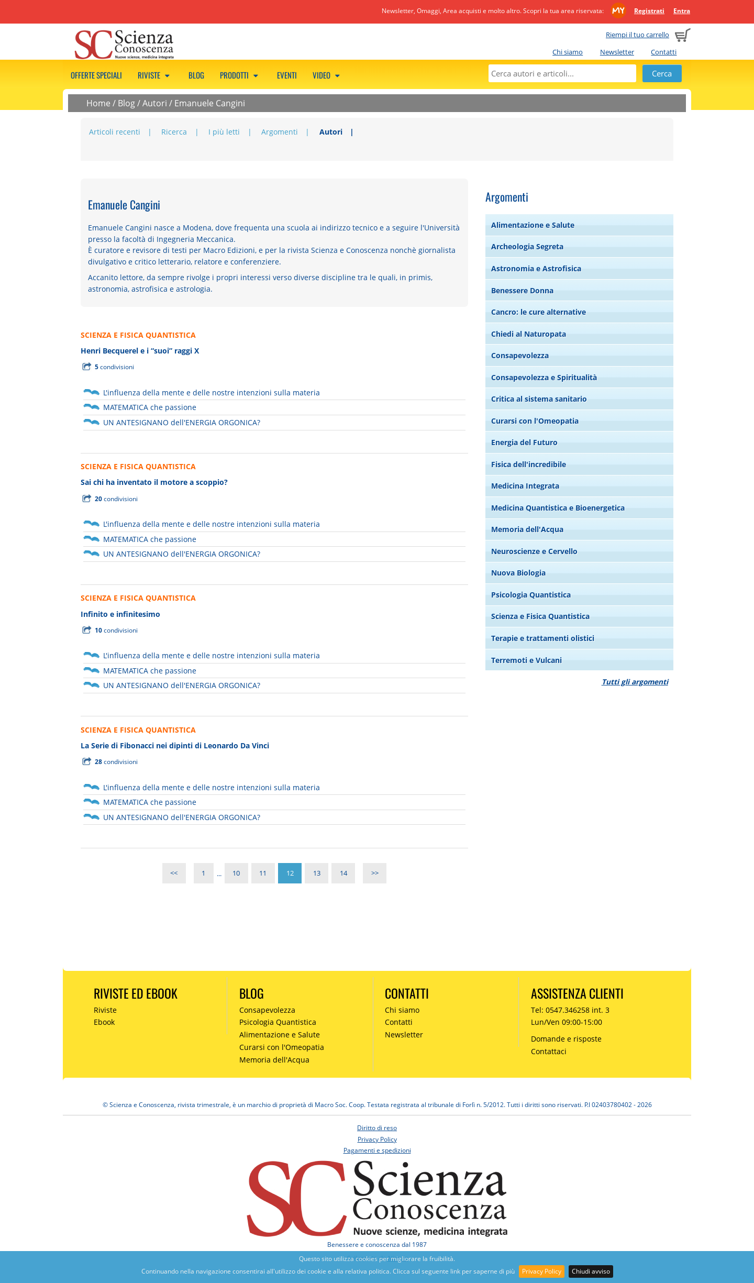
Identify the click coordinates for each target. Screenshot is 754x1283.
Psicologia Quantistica (531, 595)
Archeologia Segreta (527, 246)
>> (375, 873)
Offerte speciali (96, 75)
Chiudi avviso (591, 1271)
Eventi (287, 75)
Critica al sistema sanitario (539, 399)
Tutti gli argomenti (635, 682)
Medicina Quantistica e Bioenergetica (558, 508)
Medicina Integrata (525, 486)
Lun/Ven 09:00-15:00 (566, 1022)
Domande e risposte (566, 1039)
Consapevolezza (520, 355)
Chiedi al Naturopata (528, 334)
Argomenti (279, 132)
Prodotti (240, 75)
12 (290, 873)
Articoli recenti (114, 132)
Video (328, 75)
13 (316, 873)
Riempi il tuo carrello (637, 34)
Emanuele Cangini (209, 103)
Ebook (104, 1022)
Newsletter (617, 52)
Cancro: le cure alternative (538, 312)
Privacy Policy (541, 1271)
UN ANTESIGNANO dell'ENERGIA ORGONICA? (181, 422)
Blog (196, 75)
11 (263, 873)
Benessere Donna (522, 290)
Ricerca (174, 132)
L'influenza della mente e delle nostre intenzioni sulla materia (211, 392)
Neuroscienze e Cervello (534, 551)
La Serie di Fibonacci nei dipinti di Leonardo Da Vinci (175, 745)
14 (343, 873)
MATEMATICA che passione (149, 407)
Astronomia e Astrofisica (536, 268)
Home (98, 103)
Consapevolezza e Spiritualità (544, 377)
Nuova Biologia (518, 573)
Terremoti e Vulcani (526, 660)
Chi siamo (567, 52)
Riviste (155, 75)
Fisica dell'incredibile (528, 464)
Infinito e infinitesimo (120, 614)
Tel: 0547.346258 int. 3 (570, 1010)
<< (174, 873)
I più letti (224, 132)
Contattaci (549, 1051)
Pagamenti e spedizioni (377, 1150)
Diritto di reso (377, 1127)
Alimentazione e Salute (532, 225)
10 (236, 873)
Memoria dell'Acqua (527, 529)
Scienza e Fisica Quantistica (540, 616)
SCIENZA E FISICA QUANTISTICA (138, 335)
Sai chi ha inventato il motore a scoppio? (154, 482)
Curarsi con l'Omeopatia (535, 421)
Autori (154, 103)
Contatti (664, 52)
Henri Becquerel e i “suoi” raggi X (140, 351)
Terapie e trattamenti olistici (542, 638)
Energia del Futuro (524, 442)
